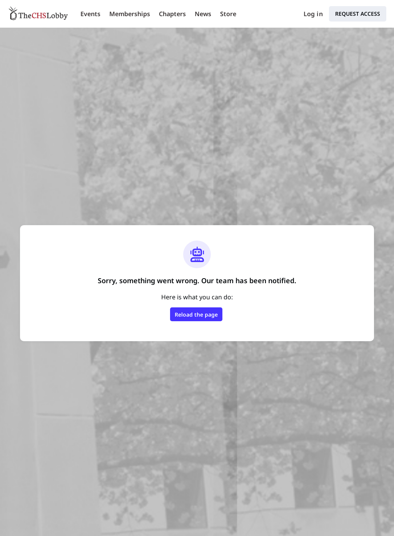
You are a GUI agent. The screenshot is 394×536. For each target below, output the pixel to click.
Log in (313, 14)
